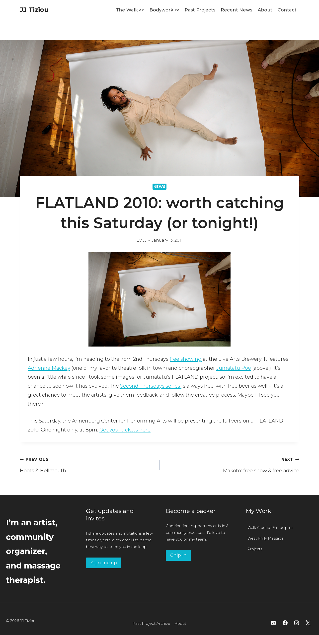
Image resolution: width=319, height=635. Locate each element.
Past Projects (200, 10)
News (160, 186)
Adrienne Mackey (49, 368)
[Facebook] (285, 623)
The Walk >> (130, 10)
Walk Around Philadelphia (270, 527)
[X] (308, 623)
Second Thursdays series (150, 386)
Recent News (236, 10)
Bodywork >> (164, 10)
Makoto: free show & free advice (231, 464)
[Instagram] (297, 623)
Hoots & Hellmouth (87, 464)
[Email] (274, 623)
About (265, 10)
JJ (145, 240)
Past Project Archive (151, 623)
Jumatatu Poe (233, 368)
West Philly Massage (265, 538)
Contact (287, 10)
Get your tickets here (125, 430)
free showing (186, 359)
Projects (254, 549)
